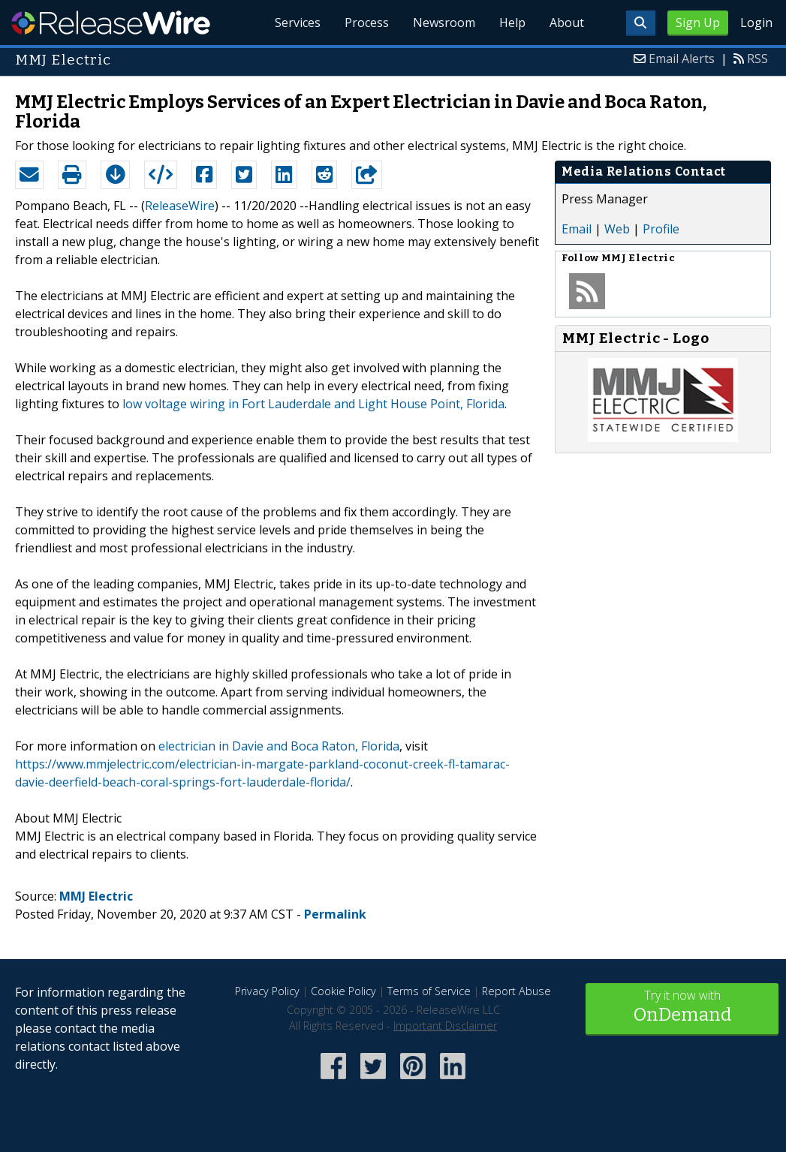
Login (756, 22)
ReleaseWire (111, 23)
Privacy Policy (267, 991)
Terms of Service (429, 991)
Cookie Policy (343, 991)
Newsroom (444, 22)
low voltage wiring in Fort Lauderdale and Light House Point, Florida (313, 404)
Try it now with (682, 1007)
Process (367, 22)
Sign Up (698, 22)
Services (298, 22)
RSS (757, 58)
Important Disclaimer (445, 1025)
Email (577, 229)
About (567, 22)
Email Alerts (682, 58)
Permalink (335, 914)
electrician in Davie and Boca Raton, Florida (278, 746)
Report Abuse (516, 991)
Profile (661, 229)
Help (512, 22)
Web (617, 229)
